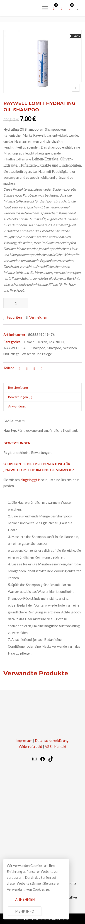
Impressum (24, 740)
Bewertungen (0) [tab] (20, 397)
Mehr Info (24, 911)
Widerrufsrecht (30, 746)
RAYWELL (11, 348)
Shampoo (38, 348)
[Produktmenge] (15, 303)
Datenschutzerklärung (52, 740)
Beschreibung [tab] (18, 387)
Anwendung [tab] (17, 406)
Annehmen (25, 899)
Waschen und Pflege (37, 354)
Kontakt (60, 746)
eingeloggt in (30, 480)
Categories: (12, 342)
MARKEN (56, 342)
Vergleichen (38, 317)
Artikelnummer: (14, 335)
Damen (29, 342)
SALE (25, 348)
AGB (48, 746)
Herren (41, 342)
